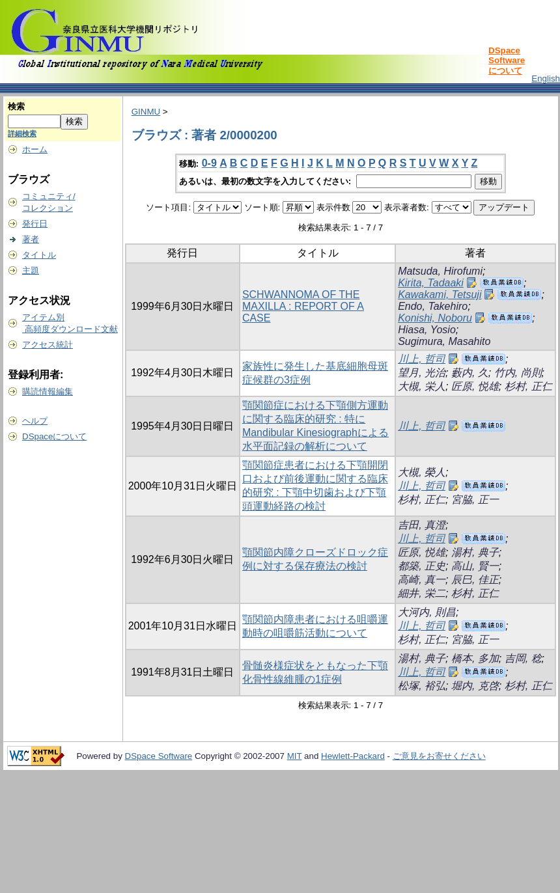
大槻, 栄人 (421, 386)
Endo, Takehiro (433, 306)
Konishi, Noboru (435, 317)
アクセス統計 (47, 345)
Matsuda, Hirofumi (440, 271)
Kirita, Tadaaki (431, 282)
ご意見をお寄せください (439, 756)
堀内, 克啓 (475, 685)
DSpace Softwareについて (506, 61)
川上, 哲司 (421, 358)
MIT (294, 756)
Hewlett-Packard (353, 756)
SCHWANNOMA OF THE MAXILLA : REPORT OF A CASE (303, 306)
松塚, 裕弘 (421, 685)
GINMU (146, 112)
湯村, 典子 (475, 552)
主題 (30, 270)
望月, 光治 (421, 372)
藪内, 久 (469, 372)
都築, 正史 (421, 565)
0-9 (209, 163)
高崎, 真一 (421, 579)
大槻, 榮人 (421, 472)
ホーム (35, 149)
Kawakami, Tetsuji (439, 294)
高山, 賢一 (475, 565)
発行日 (35, 223)
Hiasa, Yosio (427, 329)
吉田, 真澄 (421, 524)
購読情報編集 (47, 391)
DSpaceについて (54, 436)
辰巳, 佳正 (475, 579)
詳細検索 (22, 133)
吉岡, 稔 (523, 658)
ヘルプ (35, 421)
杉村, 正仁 (528, 386)
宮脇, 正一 (475, 499)
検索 (16, 106)
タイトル (39, 255)
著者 (30, 239)
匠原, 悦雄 (475, 386)
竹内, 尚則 (518, 372)
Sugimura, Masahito (444, 341)
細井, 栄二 (421, 593)
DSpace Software (159, 756)
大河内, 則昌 (427, 612)
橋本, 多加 (475, 658)
